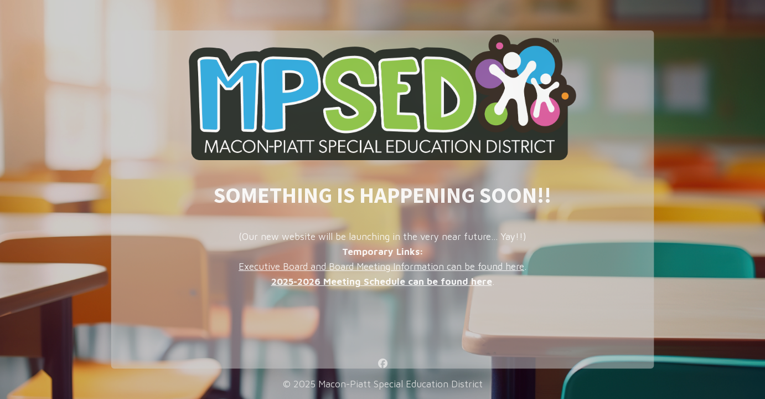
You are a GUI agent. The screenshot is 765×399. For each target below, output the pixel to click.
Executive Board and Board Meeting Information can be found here (381, 266)
